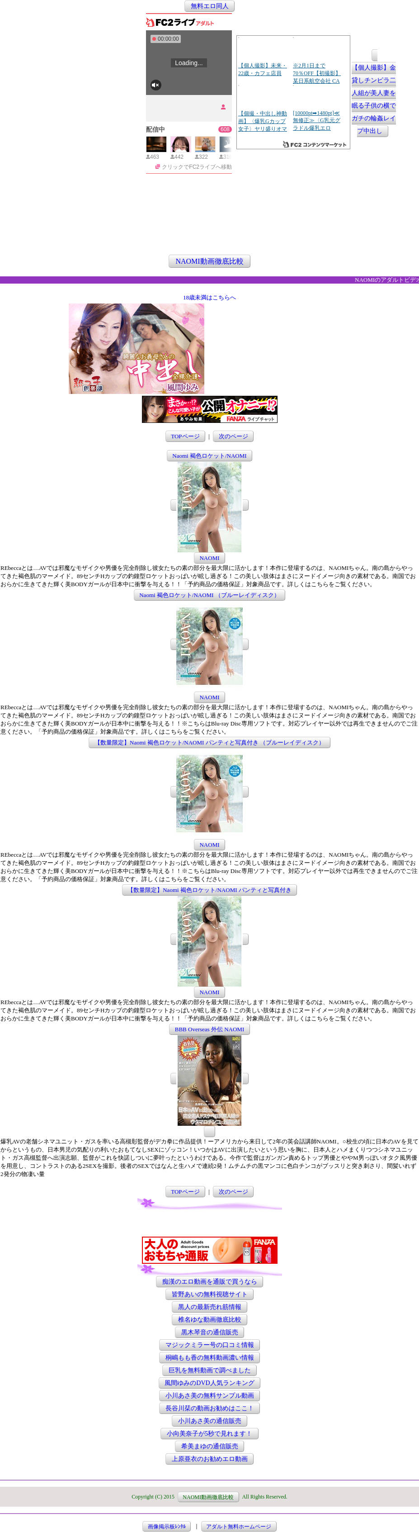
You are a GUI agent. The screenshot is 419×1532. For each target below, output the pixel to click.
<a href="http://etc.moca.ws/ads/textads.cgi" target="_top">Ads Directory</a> (278, 380)
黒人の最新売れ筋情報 (209, 1307)
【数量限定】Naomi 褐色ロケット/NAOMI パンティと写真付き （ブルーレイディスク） (209, 742)
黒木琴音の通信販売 (209, 1332)
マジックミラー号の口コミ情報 (209, 1345)
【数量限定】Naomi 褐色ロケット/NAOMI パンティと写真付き (209, 890)
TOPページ (185, 436)
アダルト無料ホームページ (238, 1526)
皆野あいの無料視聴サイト (210, 1294)
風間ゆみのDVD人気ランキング (209, 1383)
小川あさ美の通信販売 (209, 1421)
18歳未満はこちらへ (209, 297)
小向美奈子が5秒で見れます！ (209, 1433)
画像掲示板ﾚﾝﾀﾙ (167, 1526)
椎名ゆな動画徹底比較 (209, 1319)
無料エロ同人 (210, 6)
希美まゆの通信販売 (209, 1446)
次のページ (233, 436)
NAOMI (209, 558)
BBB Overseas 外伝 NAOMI (209, 1029)
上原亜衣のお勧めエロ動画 (210, 1459)
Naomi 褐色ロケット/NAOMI (209, 455)
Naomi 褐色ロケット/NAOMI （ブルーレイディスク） (209, 595)
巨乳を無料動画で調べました (210, 1370)
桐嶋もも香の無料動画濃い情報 (209, 1357)
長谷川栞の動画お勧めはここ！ (209, 1408)
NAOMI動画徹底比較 (209, 261)
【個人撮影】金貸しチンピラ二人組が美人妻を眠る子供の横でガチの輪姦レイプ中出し (374, 100)
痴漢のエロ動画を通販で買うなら (209, 1281)
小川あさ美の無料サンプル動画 (209, 1395)
